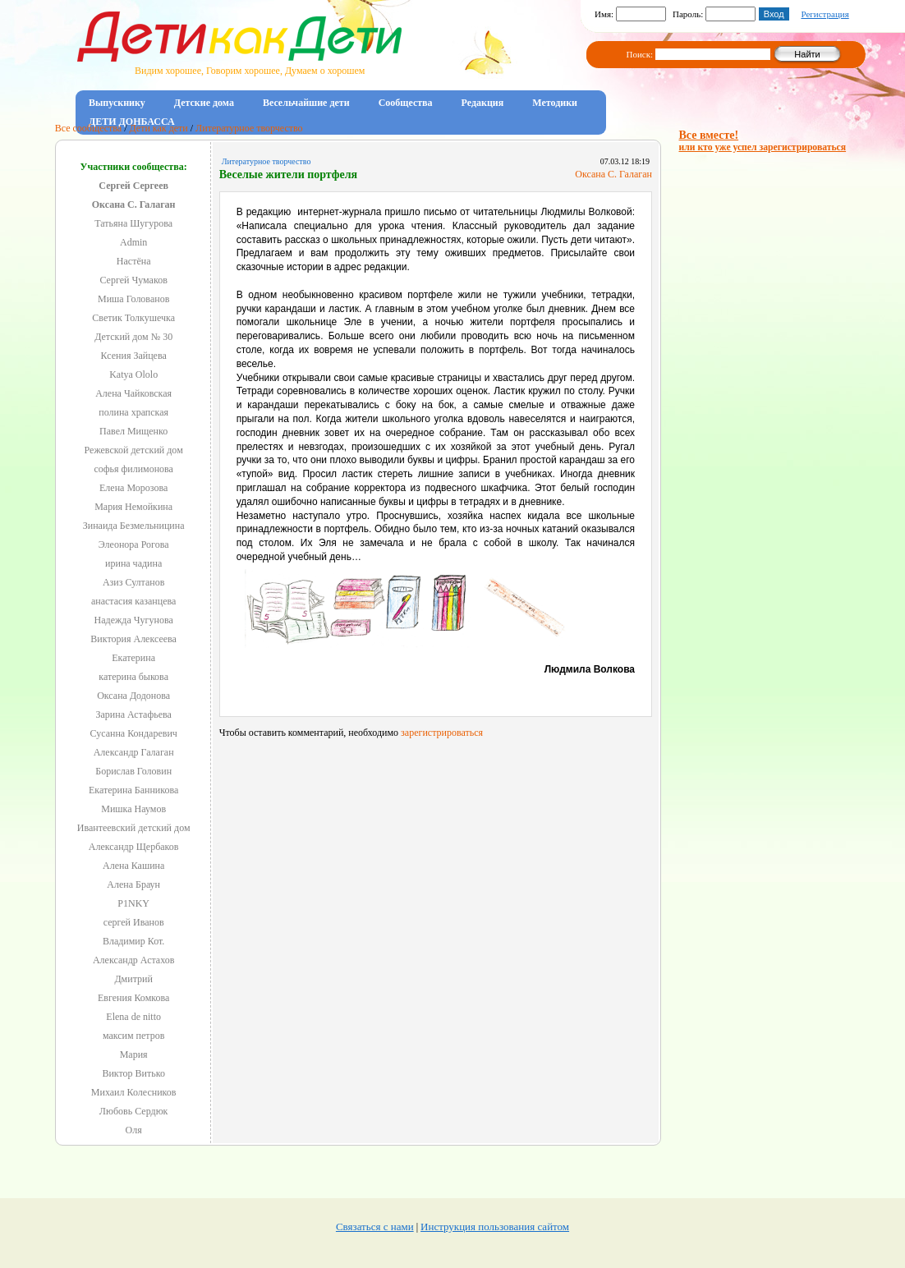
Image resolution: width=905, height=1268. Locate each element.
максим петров (134, 1035)
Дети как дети (159, 128)
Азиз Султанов (134, 582)
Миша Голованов (133, 299)
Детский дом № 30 (133, 336)
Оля (134, 1130)
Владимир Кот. (133, 941)
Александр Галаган (134, 752)
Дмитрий (133, 979)
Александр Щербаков (134, 846)
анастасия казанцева (133, 601)
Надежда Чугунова (133, 620)
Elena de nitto (133, 1016)
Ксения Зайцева (134, 355)
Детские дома (204, 102)
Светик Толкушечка (133, 318)
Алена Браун (133, 884)
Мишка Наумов (133, 809)
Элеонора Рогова (134, 544)
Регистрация (824, 14)
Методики (554, 102)
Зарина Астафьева (133, 714)
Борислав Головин (133, 771)
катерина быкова (133, 676)
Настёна (134, 261)
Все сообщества (88, 128)
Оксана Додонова (133, 695)
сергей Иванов (133, 922)
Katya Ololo (133, 374)
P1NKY (133, 903)
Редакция (483, 102)
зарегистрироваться (442, 732)
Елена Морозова (133, 488)
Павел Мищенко (133, 431)
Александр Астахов (133, 960)
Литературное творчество (248, 128)
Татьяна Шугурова (133, 223)
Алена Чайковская (133, 393)
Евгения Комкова (133, 998)
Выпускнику (117, 102)
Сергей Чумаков (133, 280)
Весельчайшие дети (306, 102)
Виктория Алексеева (133, 639)
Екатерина (133, 658)
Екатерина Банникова (133, 790)
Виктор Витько (133, 1073)
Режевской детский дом (134, 450)
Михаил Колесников (134, 1092)
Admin (133, 242)
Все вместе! (763, 141)
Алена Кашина (133, 865)
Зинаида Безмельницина (134, 525)
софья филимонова (133, 469)
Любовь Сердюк (133, 1111)
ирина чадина (133, 563)
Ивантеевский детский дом (134, 828)
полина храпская (133, 412)
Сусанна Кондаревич (133, 733)
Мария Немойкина (133, 506)
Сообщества (406, 102)
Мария (134, 1054)
